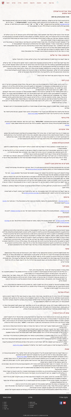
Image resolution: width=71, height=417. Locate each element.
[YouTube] (64, 402)
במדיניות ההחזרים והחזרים (31, 193)
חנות (5, 403)
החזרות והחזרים (60, 220)
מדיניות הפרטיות (63, 201)
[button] (57, 2)
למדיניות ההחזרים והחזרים (35, 169)
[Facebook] (60, 402)
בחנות (12, 173)
